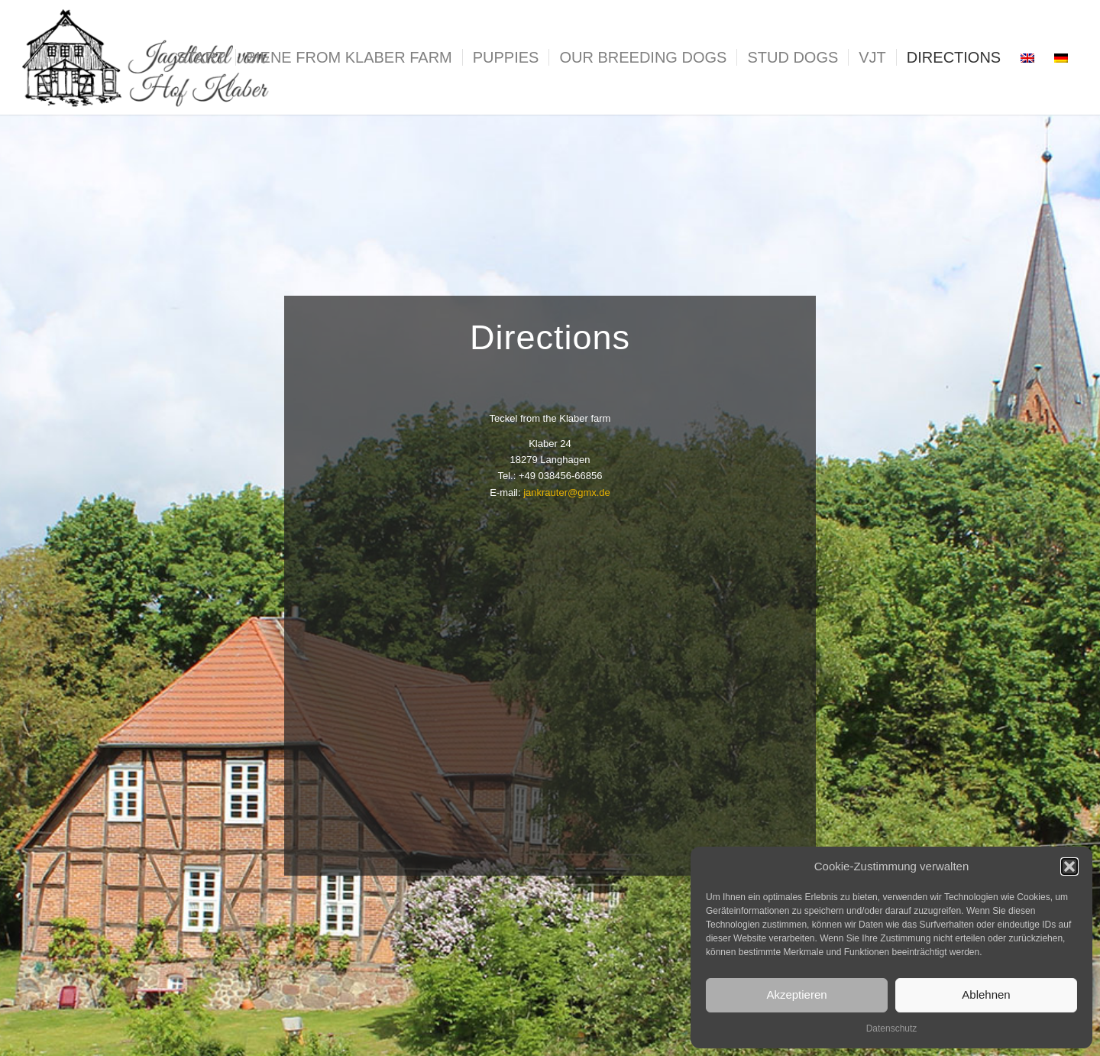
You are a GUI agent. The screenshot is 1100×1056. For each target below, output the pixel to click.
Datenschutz (891, 1028)
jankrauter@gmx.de (566, 492)
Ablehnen (986, 994)
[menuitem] (201, 57)
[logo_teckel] (148, 57)
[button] (1069, 866)
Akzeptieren (796, 994)
